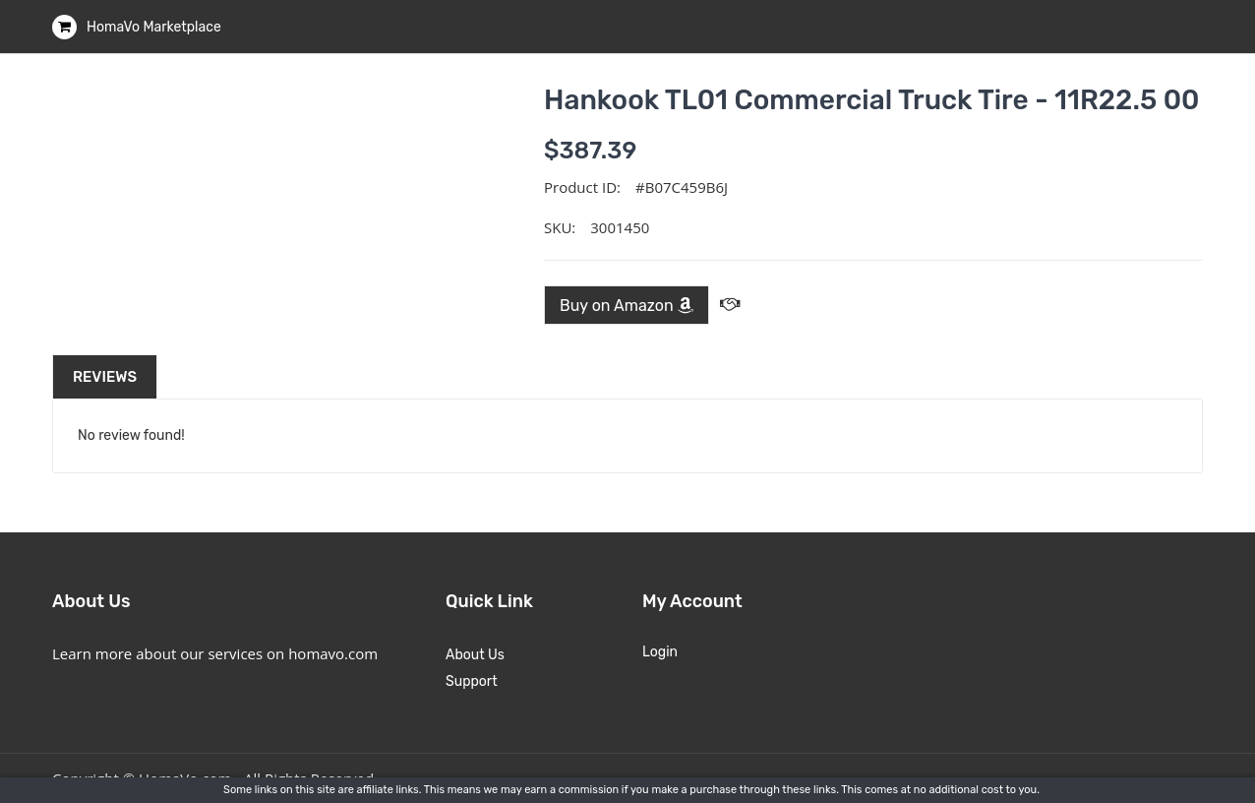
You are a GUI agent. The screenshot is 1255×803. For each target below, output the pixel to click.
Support (472, 681)
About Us (475, 655)
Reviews (105, 377)
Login (660, 652)
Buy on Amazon (626, 305)
